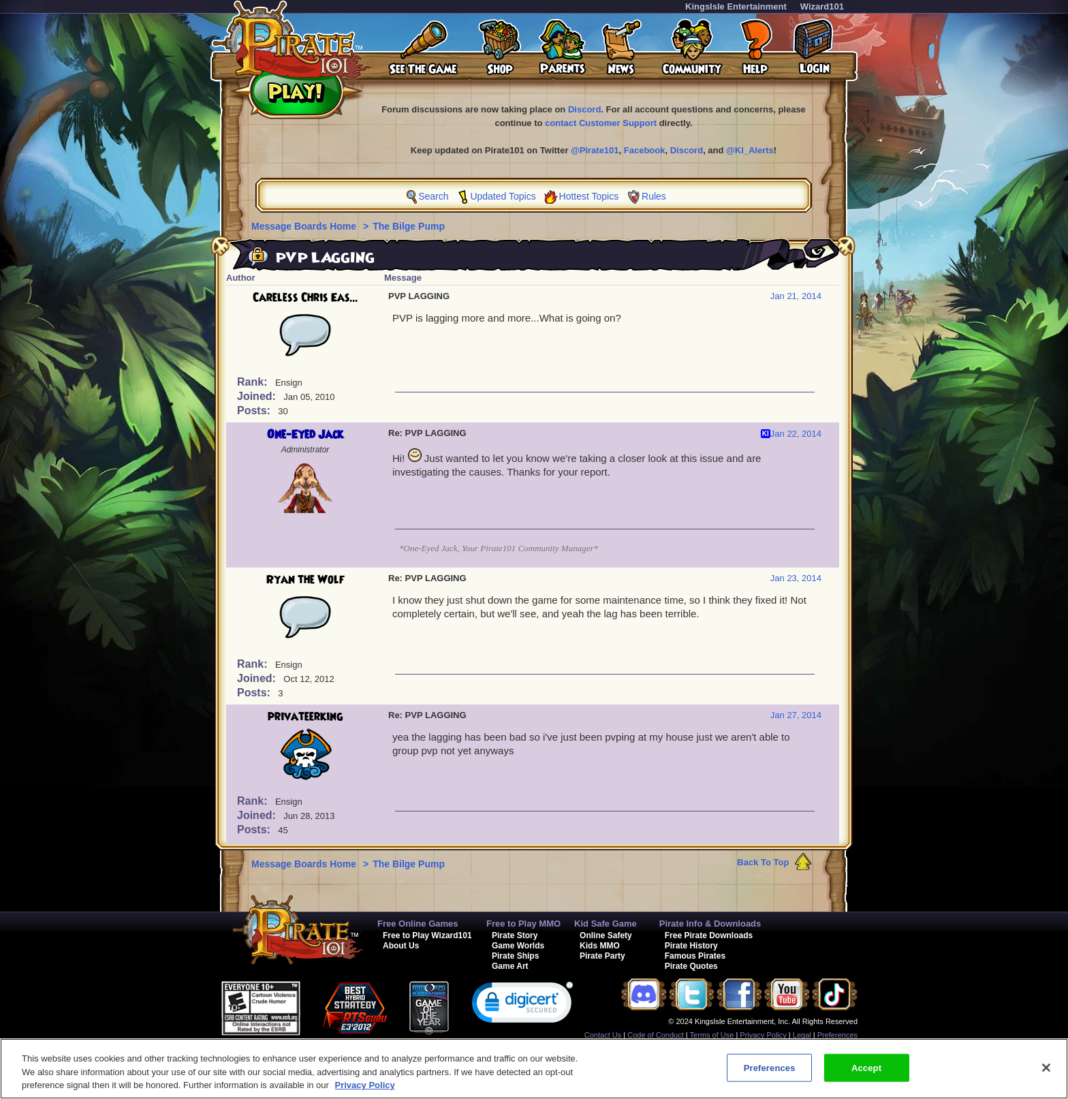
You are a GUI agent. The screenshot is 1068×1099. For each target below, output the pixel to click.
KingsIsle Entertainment (736, 6)
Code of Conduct (655, 1035)
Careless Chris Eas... (305, 298)
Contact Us (602, 1035)
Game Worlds (518, 945)
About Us (401, 945)
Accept (866, 1067)
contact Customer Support (601, 123)
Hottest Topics (589, 196)
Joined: (258, 396)
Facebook (644, 150)
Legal (802, 1035)
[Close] (1046, 1068)
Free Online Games (417, 923)
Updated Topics (502, 196)
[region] (534, 1068)
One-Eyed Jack (305, 435)
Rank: (253, 382)
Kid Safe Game (605, 923)
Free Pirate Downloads (709, 935)
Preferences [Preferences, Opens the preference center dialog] (770, 1067)
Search (433, 196)
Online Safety (606, 935)
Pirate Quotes (691, 966)
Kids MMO (600, 945)
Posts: (255, 410)
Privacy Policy (763, 1035)
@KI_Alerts (750, 150)
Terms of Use (712, 1035)
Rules (654, 196)
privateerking (305, 717)
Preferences (837, 1035)
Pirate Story (514, 935)
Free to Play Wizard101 (427, 935)
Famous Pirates (695, 956)
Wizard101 (822, 6)
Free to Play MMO (523, 923)
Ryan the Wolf (305, 580)
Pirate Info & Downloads (710, 923)
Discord (584, 109)
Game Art (510, 966)
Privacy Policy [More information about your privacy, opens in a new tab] (365, 1085)
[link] (522, 1005)
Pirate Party (602, 956)
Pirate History (691, 945)
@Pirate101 (595, 150)
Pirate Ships (515, 956)
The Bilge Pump (409, 226)
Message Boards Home (305, 226)
